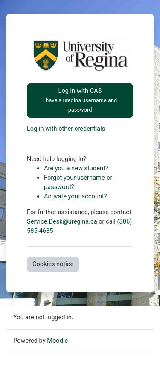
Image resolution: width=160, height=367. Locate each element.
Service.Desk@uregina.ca (62, 221)
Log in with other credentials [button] (66, 128)
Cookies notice (52, 264)
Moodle (57, 340)
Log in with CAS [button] (80, 100)
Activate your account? (75, 196)
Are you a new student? (76, 168)
